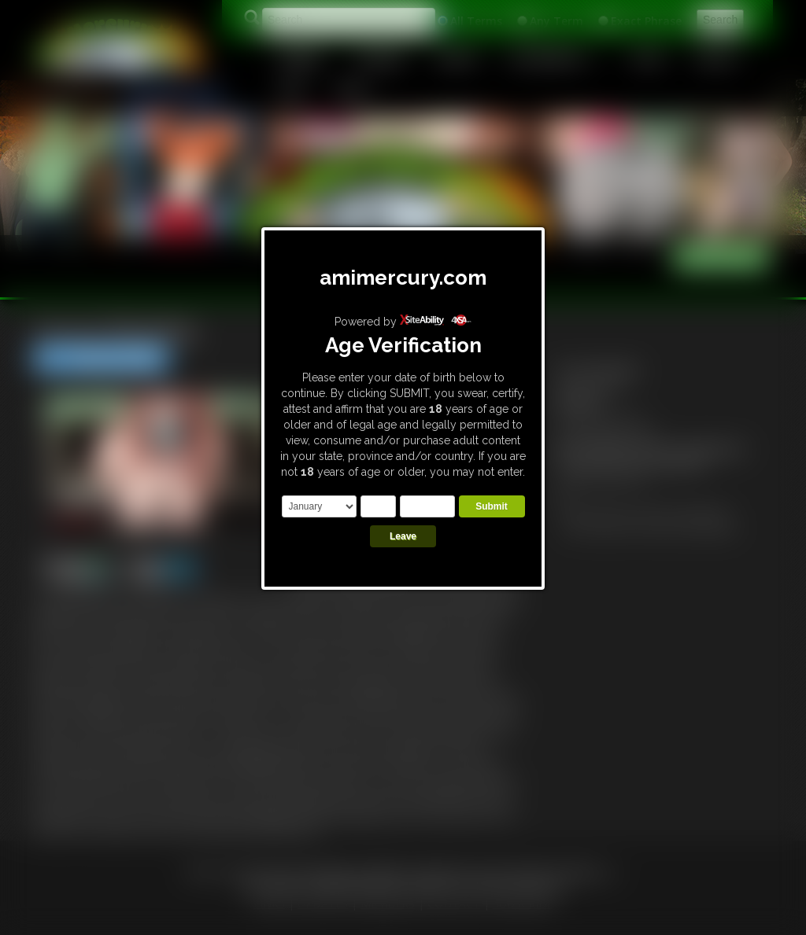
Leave (403, 536)
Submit (491, 506)
